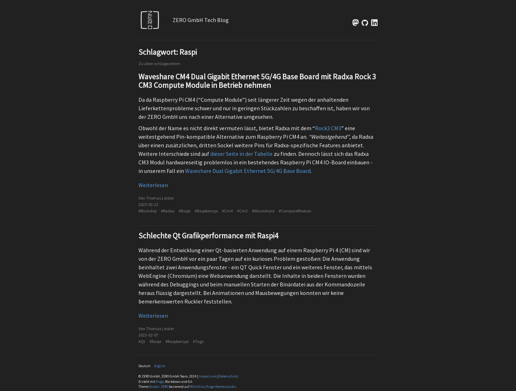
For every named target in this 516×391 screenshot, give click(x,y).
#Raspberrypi (206, 210)
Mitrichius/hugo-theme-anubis (213, 387)
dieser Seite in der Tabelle (241, 153)
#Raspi (184, 210)
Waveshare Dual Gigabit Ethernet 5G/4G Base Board (248, 170)
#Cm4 (227, 210)
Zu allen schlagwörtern (159, 63)
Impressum (208, 376)
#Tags (198, 341)
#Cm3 (242, 210)
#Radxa (167, 210)
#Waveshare (263, 210)
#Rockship (147, 210)
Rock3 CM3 (328, 128)
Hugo (160, 382)
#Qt (141, 341)
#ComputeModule (295, 210)
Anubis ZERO (158, 387)
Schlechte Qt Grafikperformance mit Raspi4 (208, 236)
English (159, 366)
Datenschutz (228, 376)
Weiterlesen (153, 185)
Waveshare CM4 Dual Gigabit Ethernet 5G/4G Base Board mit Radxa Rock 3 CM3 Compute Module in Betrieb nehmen (257, 81)
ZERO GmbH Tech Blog (201, 19)
